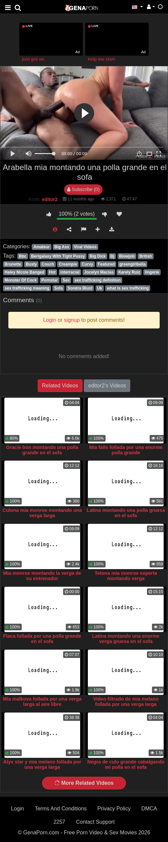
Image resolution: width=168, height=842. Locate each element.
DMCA (149, 808)
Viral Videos (85, 247)
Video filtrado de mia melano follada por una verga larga (126, 701)
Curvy (87, 264)
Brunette (13, 264)
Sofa (58, 288)
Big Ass (61, 247)
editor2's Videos (107, 385)
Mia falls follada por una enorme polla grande (126, 450)
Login (17, 808)
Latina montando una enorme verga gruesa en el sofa (125, 638)
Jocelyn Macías (99, 272)
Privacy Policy (114, 808)
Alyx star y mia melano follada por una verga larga (42, 764)
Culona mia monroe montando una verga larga (42, 513)
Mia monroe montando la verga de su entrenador (42, 575)
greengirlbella (133, 264)
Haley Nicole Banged (24, 272)
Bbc (22, 256)
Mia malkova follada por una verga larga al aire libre (42, 701)
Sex (65, 280)
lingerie (152, 272)
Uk (99, 288)
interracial (69, 272)
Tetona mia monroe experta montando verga (126, 575)
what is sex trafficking (128, 288)
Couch (48, 264)
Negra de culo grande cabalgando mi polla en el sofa (125, 764)
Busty (31, 264)
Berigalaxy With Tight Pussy (58, 256)
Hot (52, 272)
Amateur (41, 247)
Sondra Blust (80, 288)
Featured (106, 264)
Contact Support (95, 822)
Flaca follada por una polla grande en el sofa (42, 638)
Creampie (68, 264)
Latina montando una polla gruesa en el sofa (126, 513)
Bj (112, 256)
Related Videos (60, 385)
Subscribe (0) (83, 189)
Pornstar (49, 280)
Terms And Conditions (61, 808)
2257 (59, 822)
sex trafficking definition (97, 280)
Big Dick (98, 256)
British (145, 256)
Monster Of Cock (21, 280)
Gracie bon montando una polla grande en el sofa (42, 450)
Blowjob (127, 256)
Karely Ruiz (129, 272)
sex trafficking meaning (27, 288)
